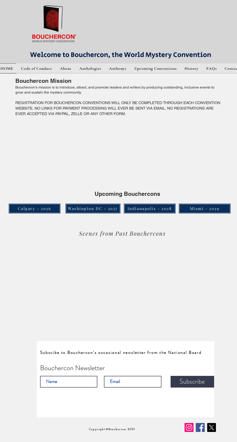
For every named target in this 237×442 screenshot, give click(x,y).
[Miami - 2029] (205, 208)
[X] (211, 427)
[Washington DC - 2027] (93, 208)
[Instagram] (189, 427)
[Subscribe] (192, 382)
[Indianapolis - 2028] (150, 208)
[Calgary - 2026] (34, 208)
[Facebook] (200, 427)
